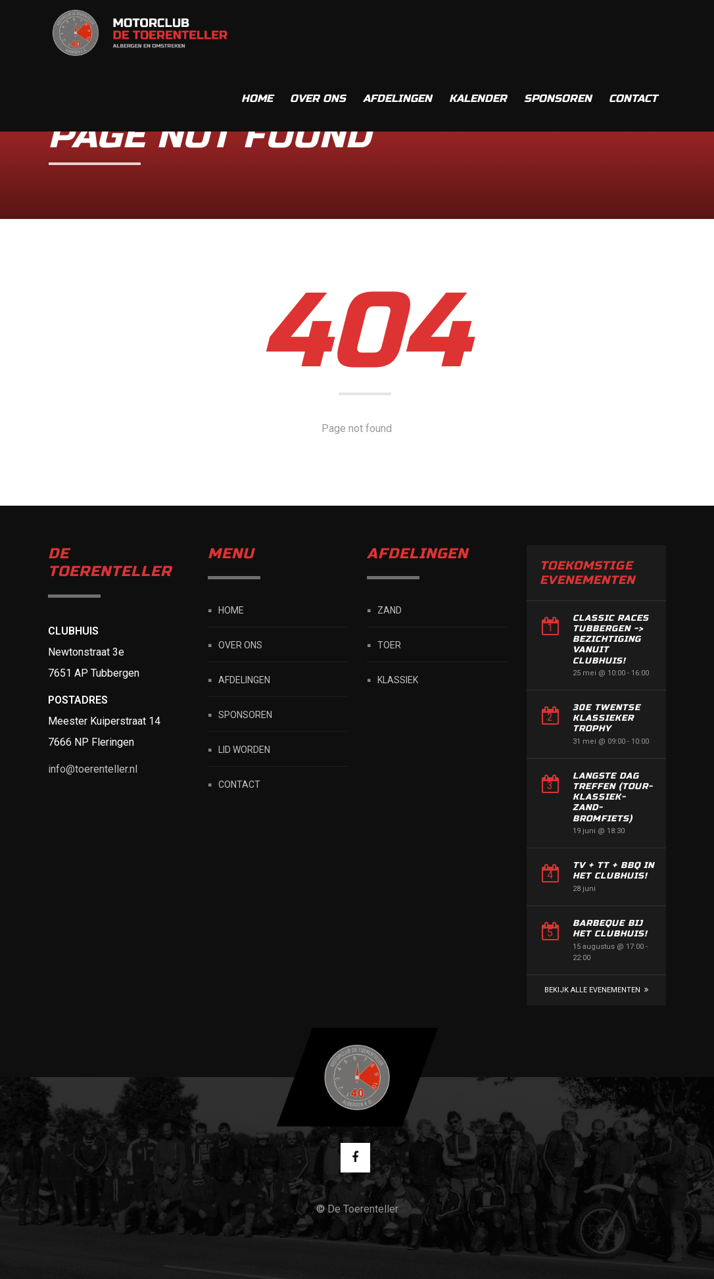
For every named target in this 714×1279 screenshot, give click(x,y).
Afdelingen (397, 32)
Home (257, 32)
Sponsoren (558, 32)
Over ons (318, 32)
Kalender (478, 32)
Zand (389, 610)
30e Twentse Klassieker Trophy (606, 718)
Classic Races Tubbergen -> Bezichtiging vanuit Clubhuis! (611, 639)
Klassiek (397, 680)
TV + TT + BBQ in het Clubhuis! (613, 870)
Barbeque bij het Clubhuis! (610, 928)
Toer (389, 645)
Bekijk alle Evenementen (592, 990)
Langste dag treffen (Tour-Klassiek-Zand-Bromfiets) (613, 797)
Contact (633, 32)
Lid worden (244, 749)
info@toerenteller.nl (92, 769)
